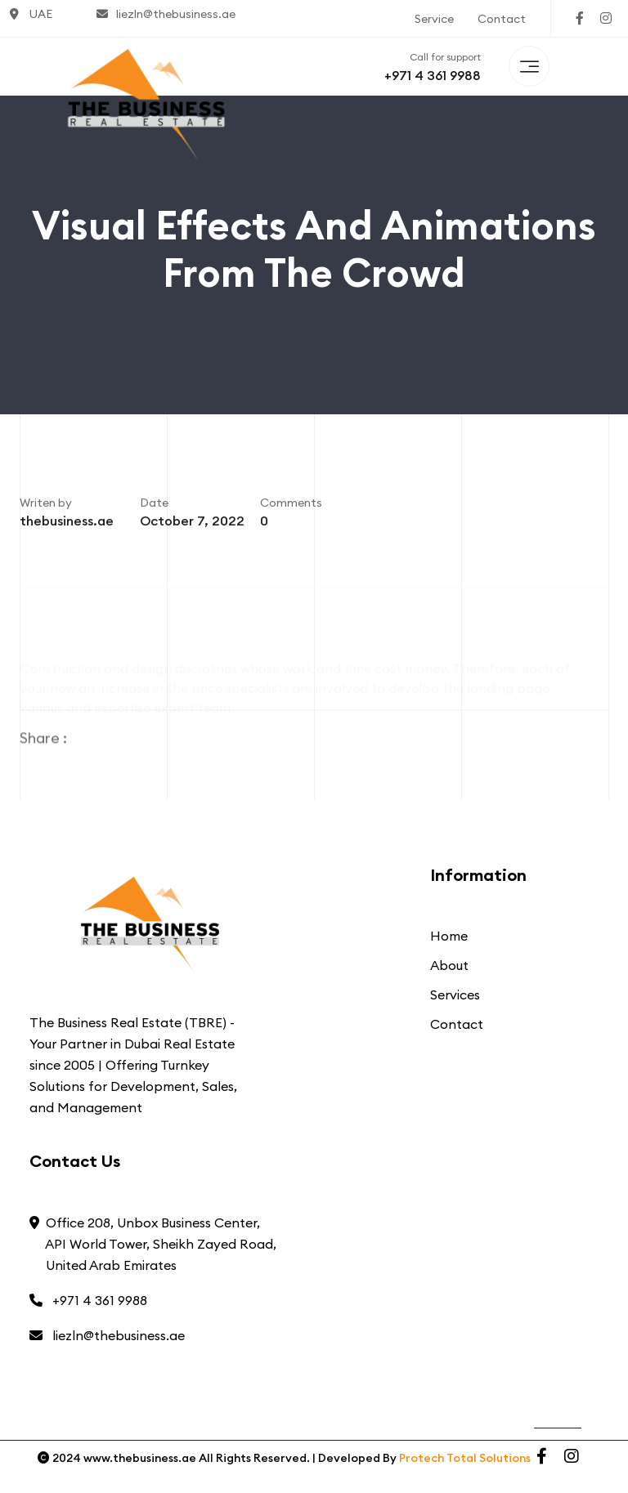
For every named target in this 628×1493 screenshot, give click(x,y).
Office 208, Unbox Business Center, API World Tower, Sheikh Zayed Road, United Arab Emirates (152, 1243)
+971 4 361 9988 (432, 75)
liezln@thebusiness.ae (166, 14)
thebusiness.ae (67, 524)
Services (455, 994)
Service (434, 18)
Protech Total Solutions (465, 1458)
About (449, 965)
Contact (502, 18)
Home (449, 936)
